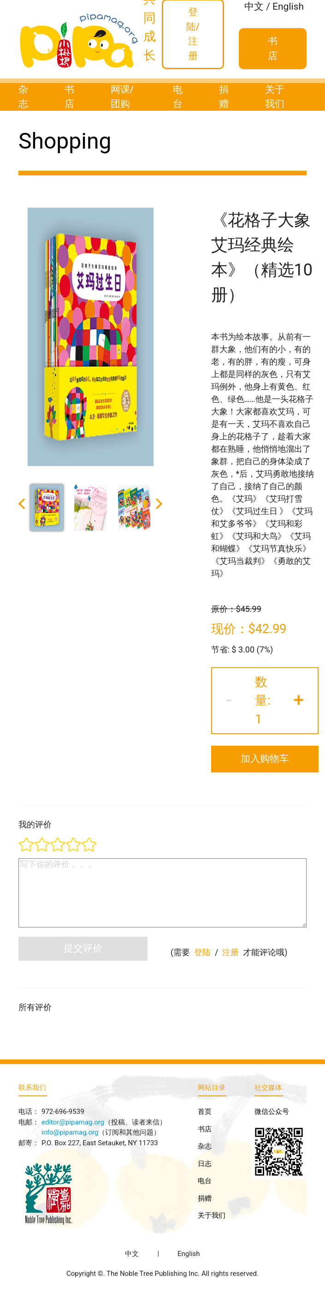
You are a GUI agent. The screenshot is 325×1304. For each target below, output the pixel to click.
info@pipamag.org (69, 1132)
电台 (178, 97)
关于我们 (274, 97)
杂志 (23, 97)
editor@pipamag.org (72, 1122)
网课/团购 (122, 97)
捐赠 (224, 97)
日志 (205, 1164)
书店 (69, 97)
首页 (205, 1111)
